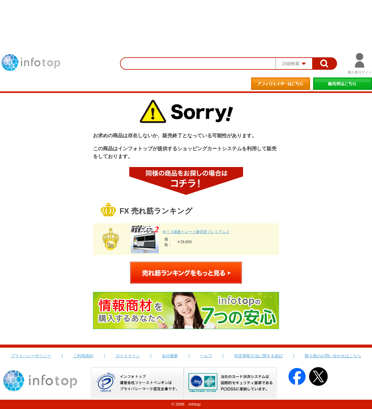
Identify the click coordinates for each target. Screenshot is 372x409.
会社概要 (170, 356)
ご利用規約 (83, 356)
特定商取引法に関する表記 (258, 356)
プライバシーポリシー (31, 356)
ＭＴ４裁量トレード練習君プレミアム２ (195, 232)
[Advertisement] (186, 17)
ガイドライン (128, 356)
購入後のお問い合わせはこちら (333, 356)
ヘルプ (206, 356)
